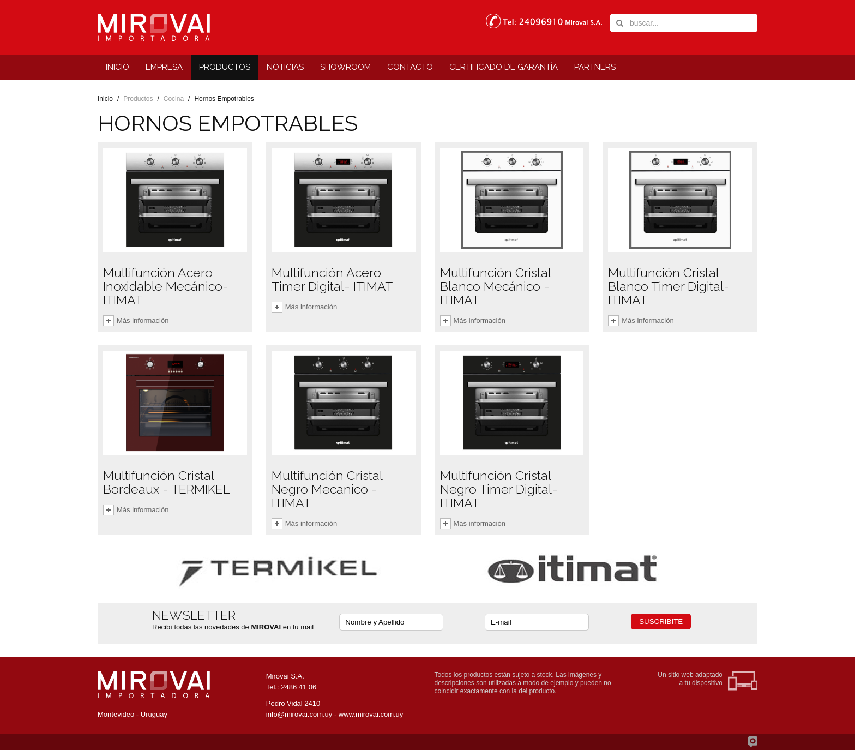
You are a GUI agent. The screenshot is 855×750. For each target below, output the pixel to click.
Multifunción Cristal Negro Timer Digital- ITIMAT (499, 489)
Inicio (105, 99)
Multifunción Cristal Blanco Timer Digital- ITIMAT (669, 286)
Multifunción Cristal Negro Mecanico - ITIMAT (327, 489)
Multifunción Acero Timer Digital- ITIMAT (332, 279)
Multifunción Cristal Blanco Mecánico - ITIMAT (495, 286)
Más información (142, 320)
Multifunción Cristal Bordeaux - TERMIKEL (166, 482)
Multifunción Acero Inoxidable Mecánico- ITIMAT (165, 286)
